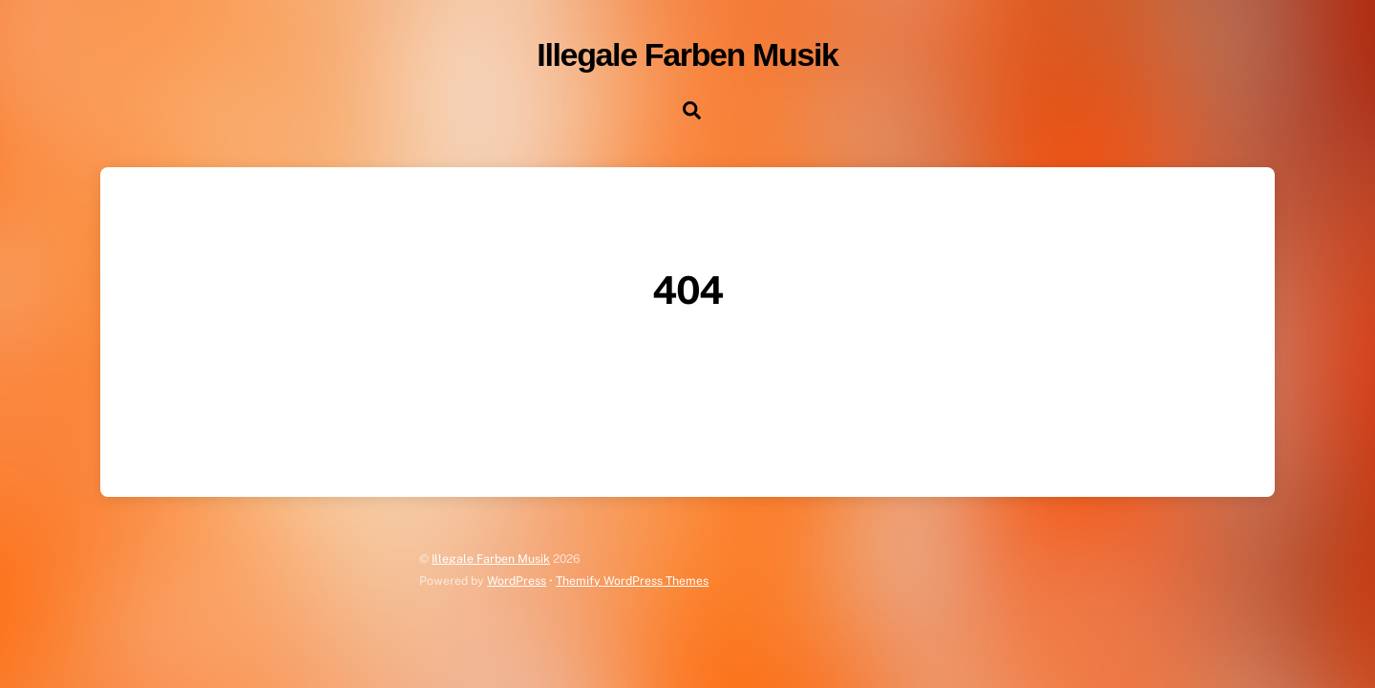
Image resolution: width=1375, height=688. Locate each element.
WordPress (516, 580)
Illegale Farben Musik (491, 558)
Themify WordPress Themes (632, 580)
